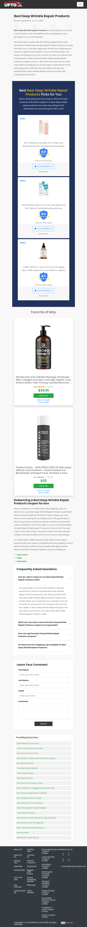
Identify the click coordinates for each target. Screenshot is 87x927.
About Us (18, 849)
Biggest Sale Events (30, 872)
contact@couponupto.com (73, 866)
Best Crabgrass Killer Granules (29, 798)
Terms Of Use (18, 878)
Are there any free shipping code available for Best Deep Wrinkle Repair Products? (42, 646)
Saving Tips (17, 861)
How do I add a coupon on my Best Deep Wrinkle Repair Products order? (41, 578)
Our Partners (18, 886)
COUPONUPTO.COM (34, 922)
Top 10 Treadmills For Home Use (29, 748)
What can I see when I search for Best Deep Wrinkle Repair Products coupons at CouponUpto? (42, 623)
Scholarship (19, 870)
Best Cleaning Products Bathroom (30, 828)
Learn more (22, 554)
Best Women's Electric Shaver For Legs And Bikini (36, 818)
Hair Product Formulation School (30, 783)
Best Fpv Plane (23, 832)
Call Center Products (25, 773)
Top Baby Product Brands (27, 768)
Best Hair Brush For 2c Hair (27, 753)
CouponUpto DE (20, 891)
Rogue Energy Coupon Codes (48, 892)
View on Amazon (43, 400)
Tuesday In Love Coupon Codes (48, 909)
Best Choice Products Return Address (32, 793)
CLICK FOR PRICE (43, 166)
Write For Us (18, 856)
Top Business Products (26, 813)
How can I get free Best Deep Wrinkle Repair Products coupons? (38, 635)
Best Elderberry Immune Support (30, 803)
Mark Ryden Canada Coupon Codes (47, 875)
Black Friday (31, 531)
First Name (23, 670)
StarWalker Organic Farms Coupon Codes (49, 901)
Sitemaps (31, 885)
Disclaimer (32, 866)
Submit (43, 723)
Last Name (23, 680)
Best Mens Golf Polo (25, 778)
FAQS (19, 558)
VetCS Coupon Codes (48, 916)
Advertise (18, 866)
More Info (43, 395)
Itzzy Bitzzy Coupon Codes (46, 866)
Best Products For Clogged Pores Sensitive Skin (35, 788)
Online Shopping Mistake (31, 879)
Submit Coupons (31, 861)
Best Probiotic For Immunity (28, 743)
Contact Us (30, 856)
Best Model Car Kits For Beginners (30, 823)
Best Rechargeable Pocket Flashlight (31, 808)
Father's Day (19, 531)
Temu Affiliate (30, 891)
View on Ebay (43, 402)
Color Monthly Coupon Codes (48, 859)
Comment (21, 561)
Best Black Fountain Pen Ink (28, 837)
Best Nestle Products (25, 763)
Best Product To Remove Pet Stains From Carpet (36, 758)
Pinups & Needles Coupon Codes (46, 884)
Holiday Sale (30, 850)
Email (21, 691)
